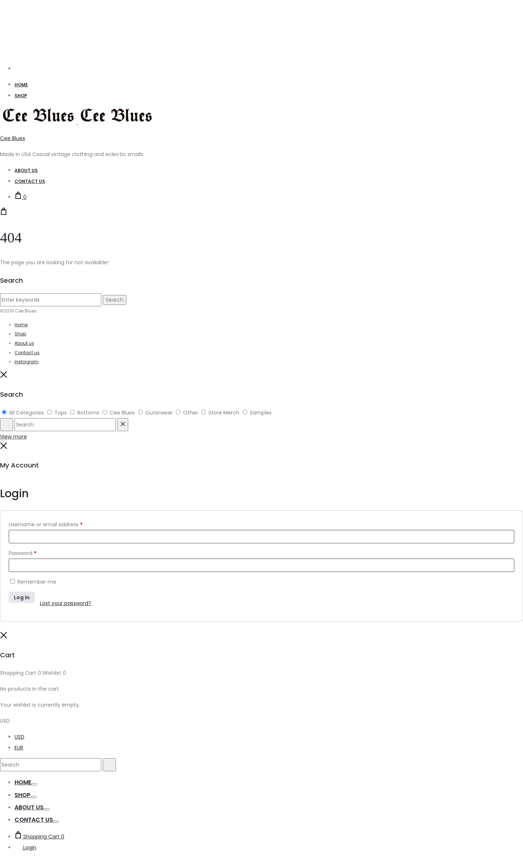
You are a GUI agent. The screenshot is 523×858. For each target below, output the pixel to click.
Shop (21, 96)
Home (21, 85)
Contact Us (30, 181)
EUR (19, 747)
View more (13, 436)
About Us (26, 170)
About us (24, 343)
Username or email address (45, 524)
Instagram (26, 362)
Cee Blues (12, 138)
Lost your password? (65, 603)
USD (19, 736)
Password (22, 553)
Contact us (27, 353)
